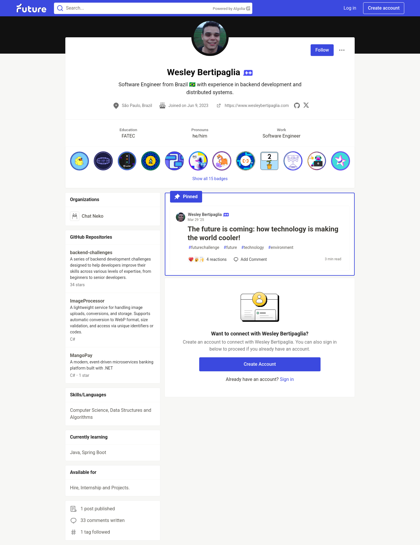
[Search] (60, 8)
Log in (350, 8)
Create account (384, 8)
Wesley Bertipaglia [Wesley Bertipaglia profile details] (208, 214)
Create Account (260, 364)
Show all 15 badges (210, 178)
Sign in (287, 379)
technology (252, 248)
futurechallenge (203, 248)
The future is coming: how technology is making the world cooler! (263, 233)
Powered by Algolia (231, 8)
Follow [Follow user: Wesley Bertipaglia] (322, 50)
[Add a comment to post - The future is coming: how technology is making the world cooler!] (207, 259)
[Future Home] (31, 8)
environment (280, 248)
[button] (79, 160)
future (230, 248)
